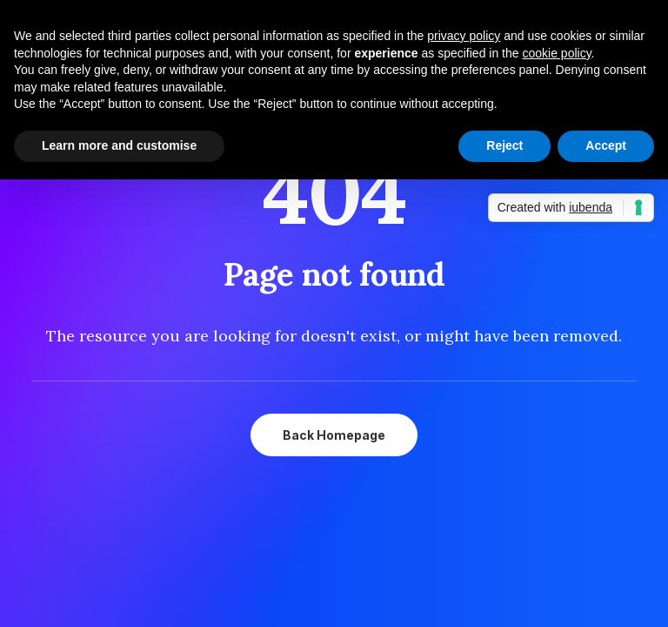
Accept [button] (605, 145)
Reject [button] (504, 145)
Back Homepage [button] (334, 435)
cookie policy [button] (556, 53)
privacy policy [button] (463, 36)
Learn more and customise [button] (119, 145)
